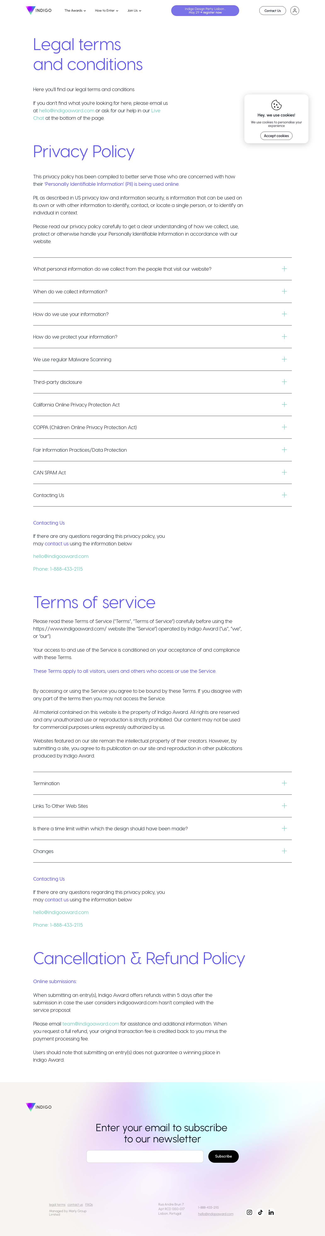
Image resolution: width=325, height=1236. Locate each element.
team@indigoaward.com (90, 1024)
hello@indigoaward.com (66, 110)
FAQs (89, 1205)
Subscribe (223, 1156)
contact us (75, 1205)
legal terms (57, 1205)
